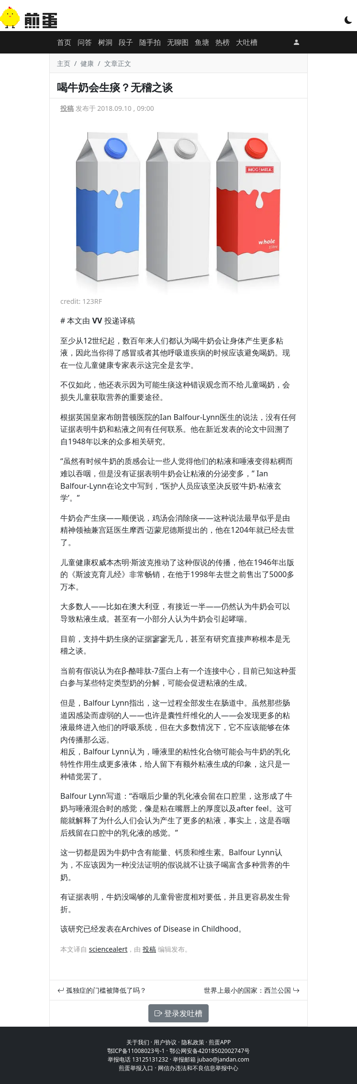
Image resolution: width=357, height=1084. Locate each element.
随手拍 (150, 42)
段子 (126, 42)
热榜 (222, 42)
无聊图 (178, 42)
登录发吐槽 (178, 1013)
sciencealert (108, 949)
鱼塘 (202, 42)
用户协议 (165, 1042)
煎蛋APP (220, 1042)
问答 (85, 42)
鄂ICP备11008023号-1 (136, 1051)
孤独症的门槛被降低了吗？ (101, 990)
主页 (63, 63)
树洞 (105, 42)
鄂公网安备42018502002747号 (209, 1051)
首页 (64, 42)
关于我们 (137, 1042)
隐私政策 (192, 1042)
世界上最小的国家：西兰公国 (252, 990)
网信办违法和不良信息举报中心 (198, 1068)
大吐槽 (246, 42)
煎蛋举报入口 (136, 1068)
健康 (87, 63)
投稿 (67, 108)
